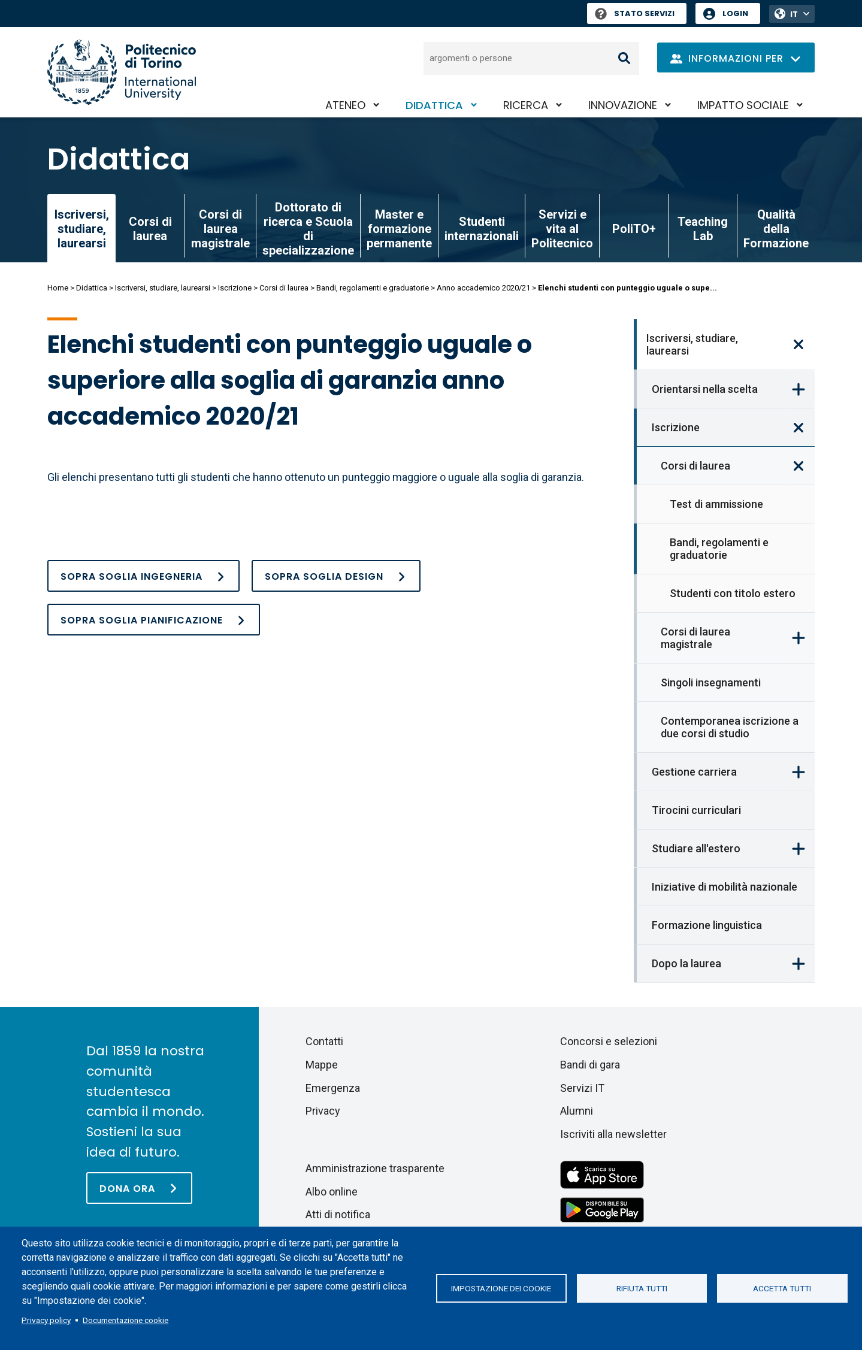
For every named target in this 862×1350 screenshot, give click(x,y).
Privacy (323, 1110)
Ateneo (345, 105)
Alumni (576, 1110)
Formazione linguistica (707, 925)
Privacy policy (46, 1320)
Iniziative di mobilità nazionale (724, 886)
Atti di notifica (338, 1214)
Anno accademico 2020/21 (483, 287)
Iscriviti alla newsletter (613, 1134)
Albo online (332, 1191)
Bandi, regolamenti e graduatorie (372, 287)
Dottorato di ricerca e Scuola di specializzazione (308, 229)
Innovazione (622, 105)
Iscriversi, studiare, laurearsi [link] (82, 228)
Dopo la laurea (686, 963)
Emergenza (333, 1088)
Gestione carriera (694, 771)
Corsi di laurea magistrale (220, 228)
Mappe (322, 1064)
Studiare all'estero (696, 848)
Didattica (434, 105)
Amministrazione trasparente (375, 1168)
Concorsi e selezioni (608, 1041)
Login (735, 13)
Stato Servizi (635, 13)
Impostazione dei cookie (501, 1288)
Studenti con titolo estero (733, 593)
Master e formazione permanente (399, 228)
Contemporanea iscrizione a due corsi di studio (730, 727)
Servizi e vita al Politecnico (562, 228)
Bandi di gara (590, 1064)
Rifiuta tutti (641, 1288)
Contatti (324, 1041)
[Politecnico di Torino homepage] (121, 72)
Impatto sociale (743, 105)
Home (57, 287)
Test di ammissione (716, 504)
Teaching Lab (702, 228)
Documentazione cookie (125, 1320)
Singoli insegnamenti (711, 682)
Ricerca (525, 105)
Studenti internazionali (481, 228)
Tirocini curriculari (696, 810)
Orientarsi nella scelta (705, 389)
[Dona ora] (139, 1188)
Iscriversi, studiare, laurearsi (162, 287)
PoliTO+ (634, 229)
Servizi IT (582, 1088)
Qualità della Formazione (776, 228)
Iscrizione (235, 287)
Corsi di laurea (150, 228)
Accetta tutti (782, 1288)
